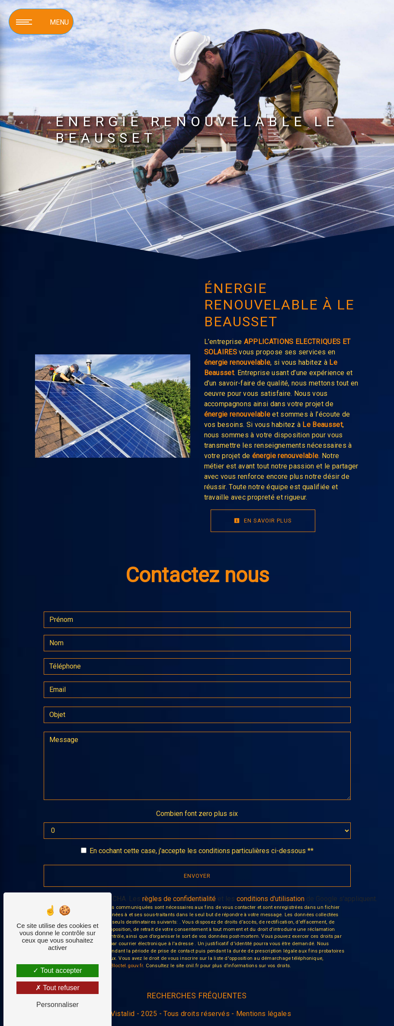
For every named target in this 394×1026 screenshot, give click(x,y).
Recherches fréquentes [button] (197, 995)
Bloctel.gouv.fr (127, 966)
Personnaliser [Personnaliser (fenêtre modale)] (57, 1004)
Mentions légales (262, 1014)
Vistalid (123, 1014)
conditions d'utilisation (270, 899)
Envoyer (197, 876)
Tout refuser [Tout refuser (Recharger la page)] (57, 987)
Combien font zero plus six (197, 813)
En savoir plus (263, 520)
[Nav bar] (41, 22)
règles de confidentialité (179, 899)
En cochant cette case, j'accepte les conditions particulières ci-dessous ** (202, 851)
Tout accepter (57, 970)
